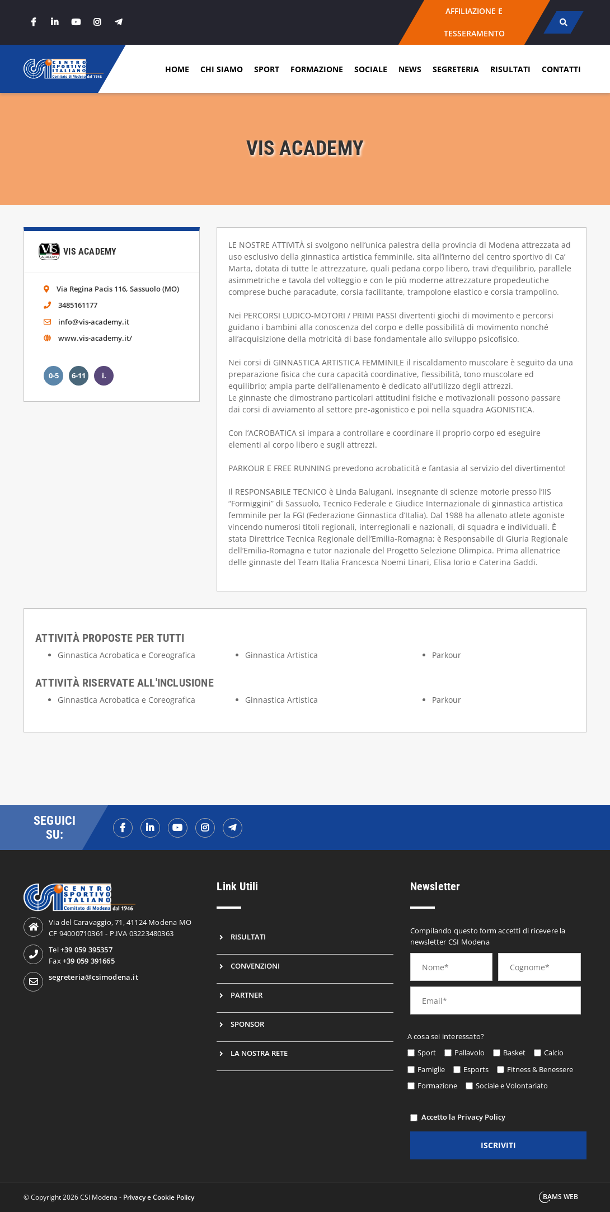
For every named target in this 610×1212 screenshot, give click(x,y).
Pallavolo (469, 1052)
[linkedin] (54, 22)
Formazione (316, 69)
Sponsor (247, 1024)
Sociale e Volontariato (512, 1086)
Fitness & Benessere (540, 1069)
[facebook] (33, 22)
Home (177, 69)
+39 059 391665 (89, 961)
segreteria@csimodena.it (93, 977)
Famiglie (431, 1069)
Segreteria (456, 69)
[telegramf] (232, 828)
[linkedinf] (150, 828)
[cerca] (563, 22)
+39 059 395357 (86, 950)
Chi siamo (221, 69)
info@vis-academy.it (93, 322)
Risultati (510, 69)
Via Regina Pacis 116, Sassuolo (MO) (118, 289)
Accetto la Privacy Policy (463, 1117)
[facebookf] (123, 828)
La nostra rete (259, 1053)
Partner (246, 995)
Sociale (370, 69)
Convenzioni (255, 966)
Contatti (561, 69)
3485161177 (77, 305)
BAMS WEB (560, 1196)
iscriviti (498, 1145)
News (409, 69)
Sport (266, 69)
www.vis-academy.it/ (95, 338)
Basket (514, 1052)
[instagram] (96, 22)
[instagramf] (205, 828)
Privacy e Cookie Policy (158, 1197)
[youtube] (75, 22)
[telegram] (118, 22)
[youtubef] (177, 828)
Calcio (554, 1052)
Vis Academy (89, 251)
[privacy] (413, 1117)
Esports (476, 1069)
